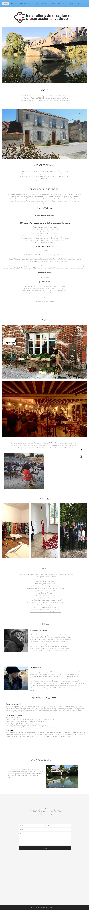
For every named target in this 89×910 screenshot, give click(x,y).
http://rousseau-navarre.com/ (45, 595)
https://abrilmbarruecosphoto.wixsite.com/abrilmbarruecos (45, 602)
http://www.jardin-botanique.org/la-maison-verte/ (45, 586)
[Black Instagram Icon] (81, 456)
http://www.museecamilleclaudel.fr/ (45, 591)
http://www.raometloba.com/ (45, 598)
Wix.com (55, 907)
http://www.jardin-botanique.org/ (45, 583)
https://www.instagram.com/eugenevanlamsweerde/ (45, 600)
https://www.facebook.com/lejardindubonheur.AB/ (45, 612)
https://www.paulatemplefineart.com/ (45, 607)
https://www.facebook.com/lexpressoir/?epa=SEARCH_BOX (45, 588)
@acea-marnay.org (35, 293)
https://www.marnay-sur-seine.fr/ (45, 581)
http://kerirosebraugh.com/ (45, 605)
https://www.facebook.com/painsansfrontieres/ (45, 609)
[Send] (45, 848)
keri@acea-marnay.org (44, 814)
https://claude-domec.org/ (45, 593)
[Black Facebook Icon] (81, 450)
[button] (15, 530)
